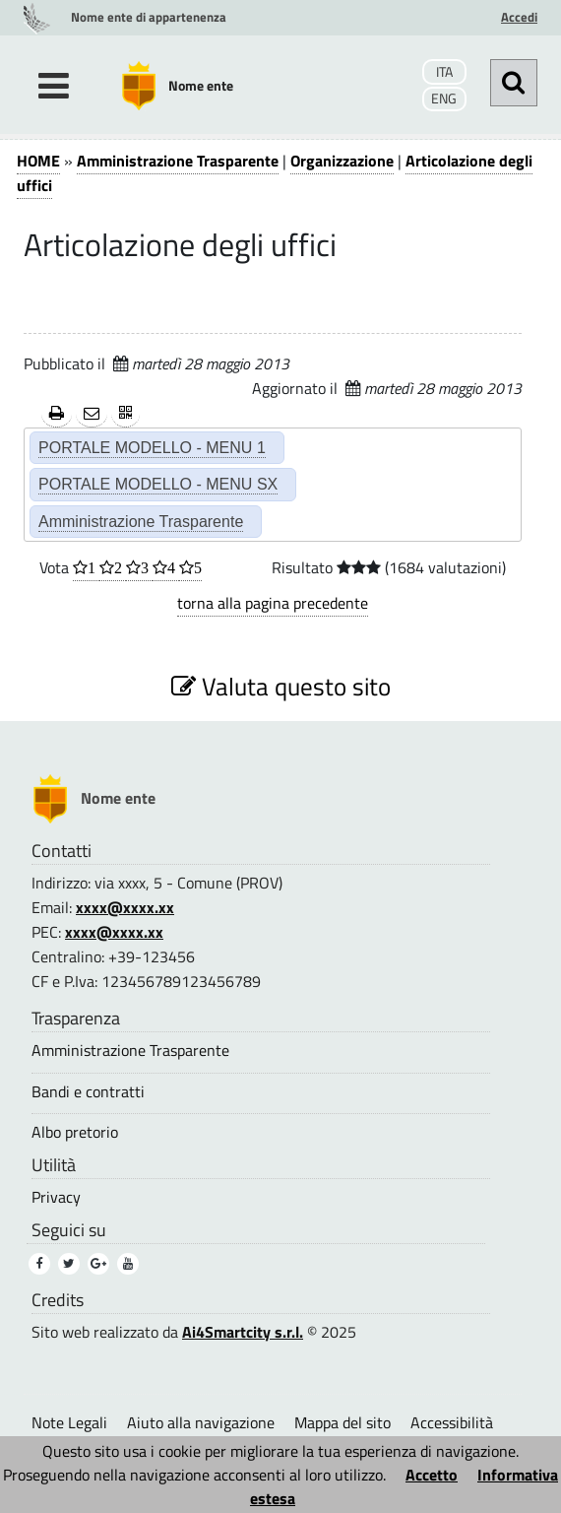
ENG (444, 98)
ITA (444, 72)
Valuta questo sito (281, 686)
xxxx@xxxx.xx (125, 907)
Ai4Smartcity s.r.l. (242, 1332)
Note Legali (69, 1422)
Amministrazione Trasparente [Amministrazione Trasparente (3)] (130, 1050)
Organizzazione (342, 160)
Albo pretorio (74, 1132)
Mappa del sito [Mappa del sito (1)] (342, 1422)
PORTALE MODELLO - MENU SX (158, 484)
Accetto (431, 1474)
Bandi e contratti (88, 1092)
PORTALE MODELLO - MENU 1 (152, 447)
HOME (38, 160)
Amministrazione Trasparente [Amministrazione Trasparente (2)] (140, 521)
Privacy (56, 1197)
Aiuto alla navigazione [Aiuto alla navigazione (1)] (201, 1422)
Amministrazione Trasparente (178, 160)
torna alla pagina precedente (272, 603)
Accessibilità (451, 1422)
